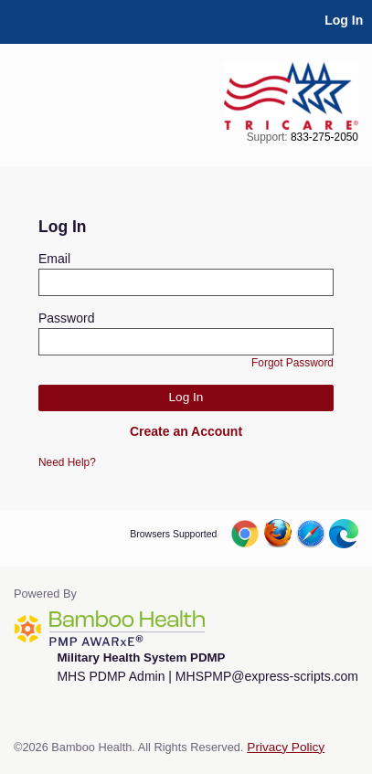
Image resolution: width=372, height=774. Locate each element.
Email (54, 258)
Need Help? (67, 462)
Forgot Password (292, 362)
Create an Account (186, 431)
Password (66, 318)
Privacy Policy (285, 747)
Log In (343, 20)
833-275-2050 (324, 137)
